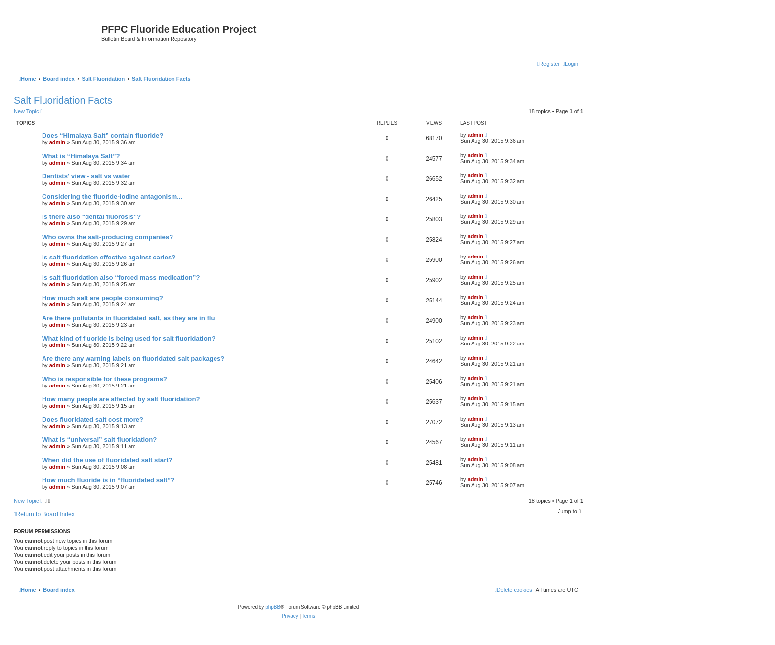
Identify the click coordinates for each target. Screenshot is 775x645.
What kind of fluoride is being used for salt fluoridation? (128, 338)
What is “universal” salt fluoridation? (99, 439)
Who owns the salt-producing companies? (107, 237)
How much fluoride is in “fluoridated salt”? (108, 480)
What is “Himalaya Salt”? (81, 156)
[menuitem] (570, 64)
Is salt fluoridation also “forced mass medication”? (121, 277)
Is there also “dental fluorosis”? (91, 216)
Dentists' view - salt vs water (86, 176)
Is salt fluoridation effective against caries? (108, 257)
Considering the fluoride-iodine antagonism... (112, 196)
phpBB (272, 607)
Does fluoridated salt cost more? (92, 419)
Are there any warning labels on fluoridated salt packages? (133, 358)
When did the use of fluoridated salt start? (107, 460)
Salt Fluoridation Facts (63, 100)
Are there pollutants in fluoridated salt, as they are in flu (128, 318)
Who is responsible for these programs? (104, 379)
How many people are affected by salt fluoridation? (121, 399)
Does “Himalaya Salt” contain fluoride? (103, 135)
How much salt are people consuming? (102, 297)
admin (57, 142)
